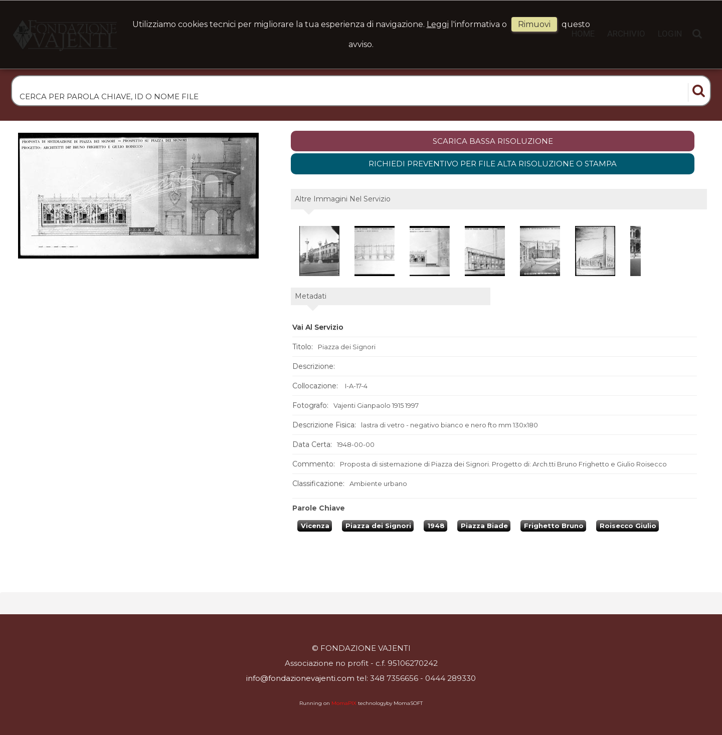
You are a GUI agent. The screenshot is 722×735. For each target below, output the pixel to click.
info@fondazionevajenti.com (300, 678)
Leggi (438, 24)
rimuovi (534, 24)
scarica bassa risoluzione (493, 141)
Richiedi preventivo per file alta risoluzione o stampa (493, 163)
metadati (310, 296)
